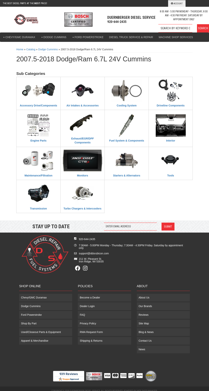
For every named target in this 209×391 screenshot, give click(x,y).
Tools (170, 175)
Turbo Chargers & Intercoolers (82, 208)
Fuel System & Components (126, 140)
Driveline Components (171, 105)
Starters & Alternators (126, 175)
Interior (170, 140)
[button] (183, 28)
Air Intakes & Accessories (82, 105)
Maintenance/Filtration (39, 175)
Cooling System (127, 105)
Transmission (38, 208)
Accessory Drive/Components (38, 105)
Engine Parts (38, 140)
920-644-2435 (87, 239)
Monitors (82, 175)
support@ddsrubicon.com (94, 253)
